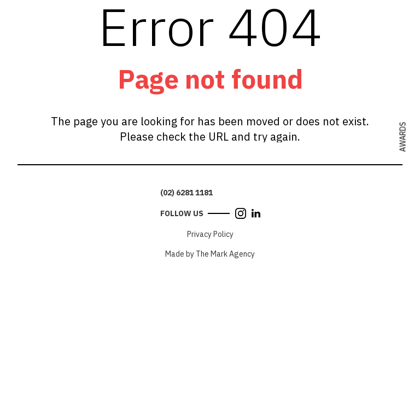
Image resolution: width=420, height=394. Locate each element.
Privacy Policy (210, 234)
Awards (403, 137)
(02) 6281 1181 (186, 193)
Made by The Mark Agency (210, 254)
